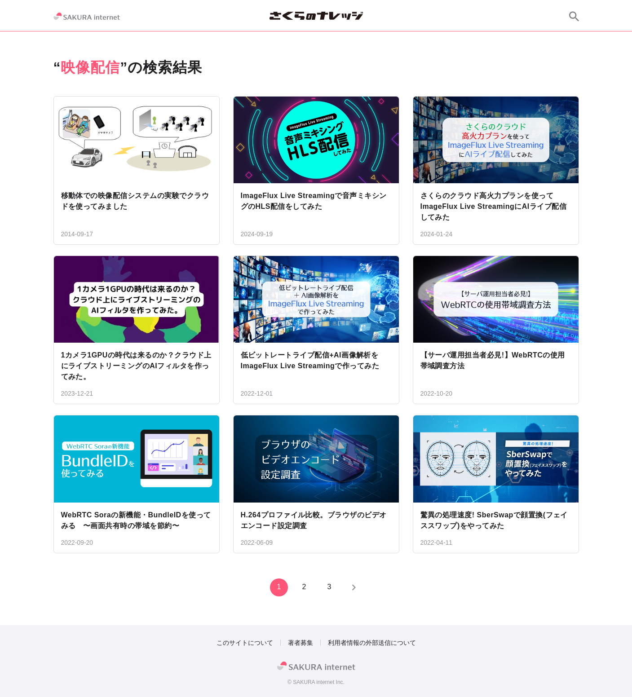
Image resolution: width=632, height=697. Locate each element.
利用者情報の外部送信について (372, 642)
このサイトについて (245, 642)
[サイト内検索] (574, 16)
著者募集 (300, 642)
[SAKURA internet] (86, 16)
